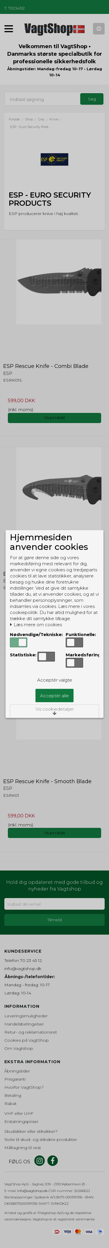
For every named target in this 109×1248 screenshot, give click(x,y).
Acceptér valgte (54, 680)
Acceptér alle (54, 695)
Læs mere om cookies (36, 624)
